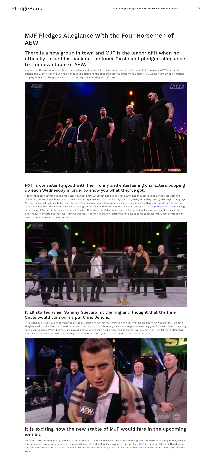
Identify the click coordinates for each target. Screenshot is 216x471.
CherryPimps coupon (58, 77)
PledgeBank (26, 8)
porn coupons (162, 206)
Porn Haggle (140, 444)
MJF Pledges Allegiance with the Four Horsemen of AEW (145, 8)
